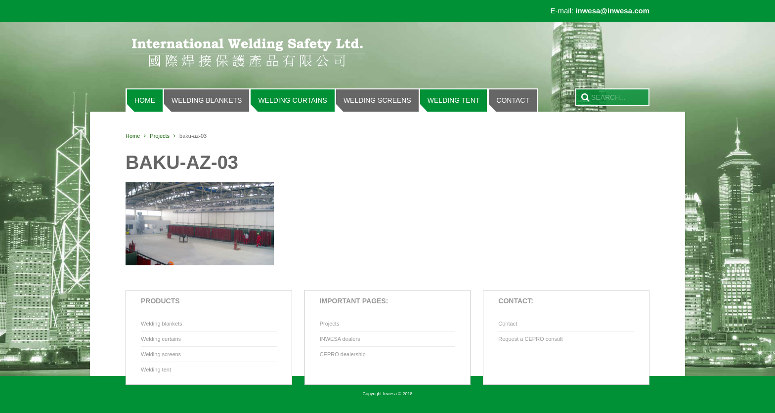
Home (144, 100)
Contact (512, 100)
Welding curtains (292, 100)
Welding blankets (207, 100)
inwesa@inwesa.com (612, 10)
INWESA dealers (340, 339)
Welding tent (454, 100)
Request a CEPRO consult (530, 339)
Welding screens (377, 100)
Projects (160, 136)
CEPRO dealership (343, 354)
